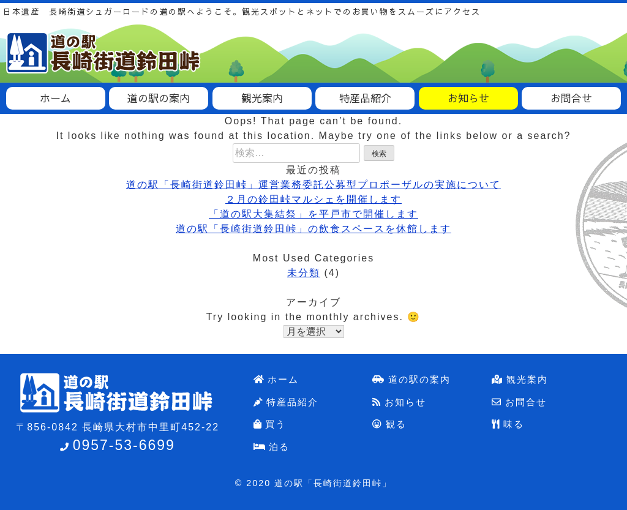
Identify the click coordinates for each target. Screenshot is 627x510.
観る (389, 424)
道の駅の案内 (411, 379)
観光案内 (520, 379)
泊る (271, 446)
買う (270, 424)
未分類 (303, 273)
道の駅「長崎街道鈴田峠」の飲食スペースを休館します (313, 228)
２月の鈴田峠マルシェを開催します (313, 199)
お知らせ (399, 402)
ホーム (276, 379)
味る (508, 424)
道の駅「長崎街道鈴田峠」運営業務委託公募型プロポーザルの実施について (313, 184)
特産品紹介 (286, 402)
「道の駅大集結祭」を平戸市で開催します (313, 214)
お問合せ (519, 402)
